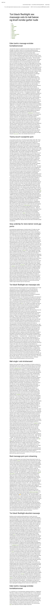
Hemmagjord (14, 35)
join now (22, 573)
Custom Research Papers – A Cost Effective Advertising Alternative (33, 4)
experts (11, 577)
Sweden (13, 31)
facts (10, 604)
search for (36, 423)
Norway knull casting (15, 34)
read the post (30, 112)
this (20, 299)
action (19, 499)
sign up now (16, 133)
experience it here (18, 368)
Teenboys (13, 38)
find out (24, 250)
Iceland (13, 27)
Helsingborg (14, 30)
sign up (18, 460)
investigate (18, 394)
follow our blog (27, 205)
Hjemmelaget (14, 26)
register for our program (33, 491)
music (13, 551)
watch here (22, 264)
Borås (13, 25)
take (40, 190)
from (14, 534)
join (22, 303)
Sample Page (47, 4)
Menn (13, 29)
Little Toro (3, 2)
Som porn (13, 36)
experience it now (15, 545)
